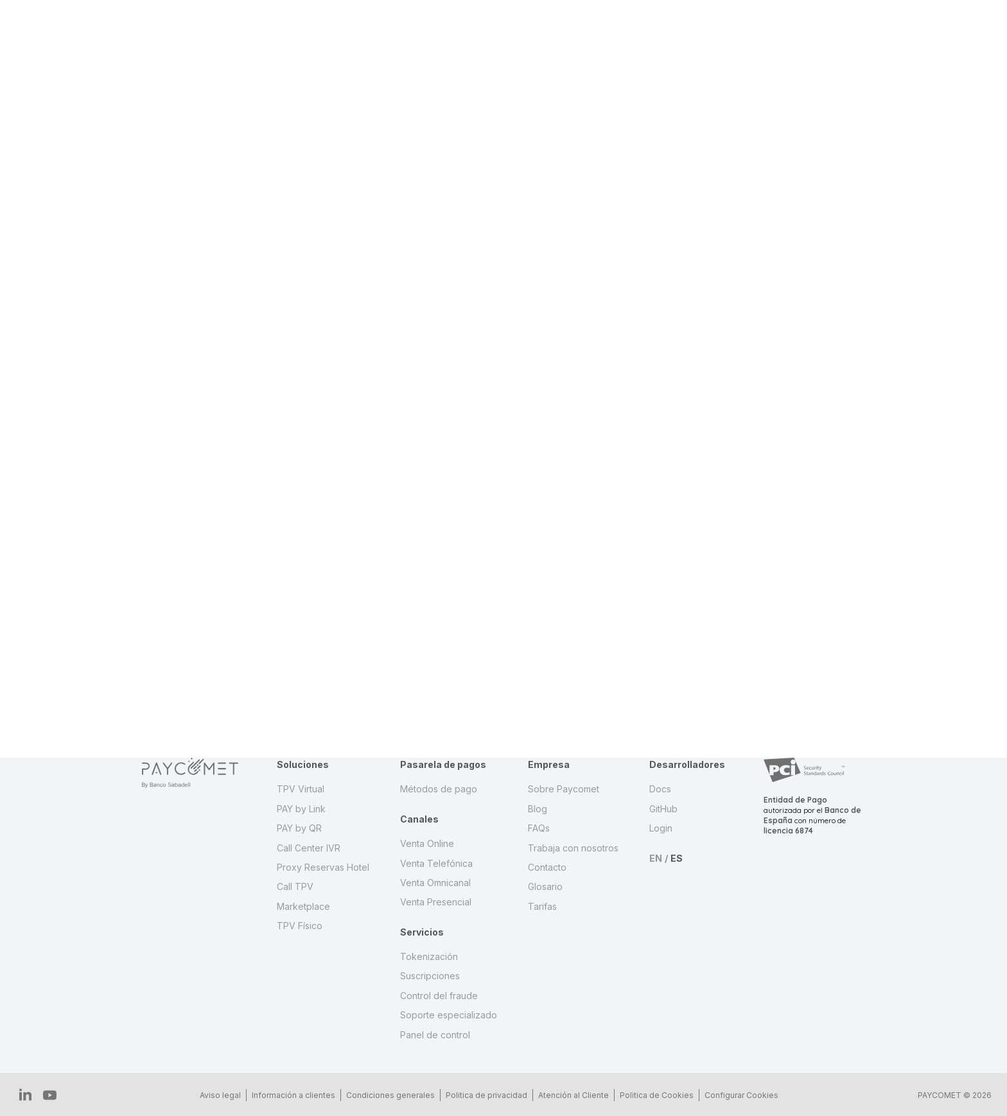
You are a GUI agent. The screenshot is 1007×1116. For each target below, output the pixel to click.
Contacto (547, 867)
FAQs (539, 828)
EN (655, 858)
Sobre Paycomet (563, 788)
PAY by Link (301, 808)
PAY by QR (299, 828)
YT (42, 1094)
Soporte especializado (448, 1014)
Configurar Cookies (737, 1094)
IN (23, 1094)
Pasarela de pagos (443, 764)
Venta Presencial (435, 901)
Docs (660, 788)
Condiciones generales (386, 1094)
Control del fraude (439, 995)
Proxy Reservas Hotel (323, 867)
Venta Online (427, 843)
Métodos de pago (438, 788)
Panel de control (435, 1034)
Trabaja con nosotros (573, 847)
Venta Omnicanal (435, 882)
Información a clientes (289, 1094)
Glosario (545, 886)
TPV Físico (299, 925)
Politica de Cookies (652, 1094)
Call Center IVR (308, 847)
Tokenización (429, 956)
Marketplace (303, 906)
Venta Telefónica (436, 863)
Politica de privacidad (482, 1094)
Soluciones (303, 764)
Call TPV (295, 886)
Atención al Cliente (569, 1094)
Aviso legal (215, 1094)
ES (676, 858)
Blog (537, 808)
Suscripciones (430, 975)
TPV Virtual (300, 788)
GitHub (663, 808)
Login (660, 828)
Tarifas (542, 906)
